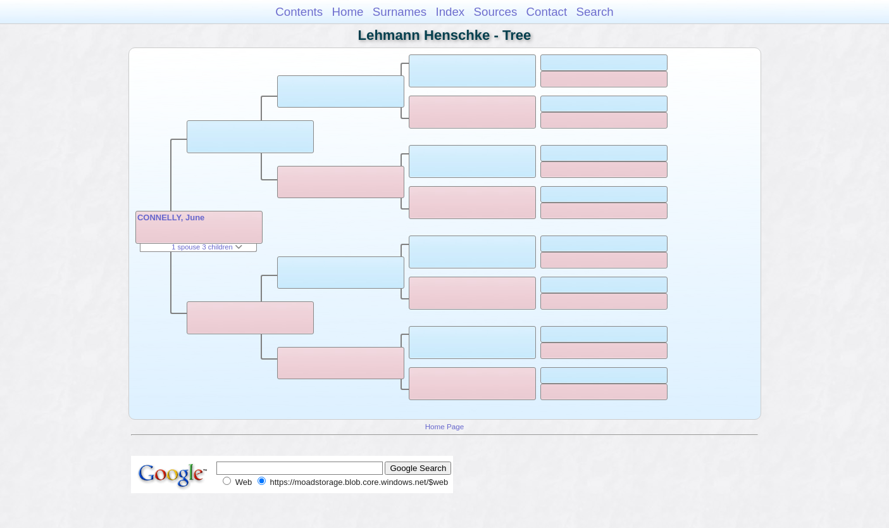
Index (449, 11)
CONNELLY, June (170, 217)
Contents (299, 11)
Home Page (444, 426)
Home (347, 11)
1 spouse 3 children (206, 247)
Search (594, 11)
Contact (547, 11)
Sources (496, 11)
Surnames (399, 11)
